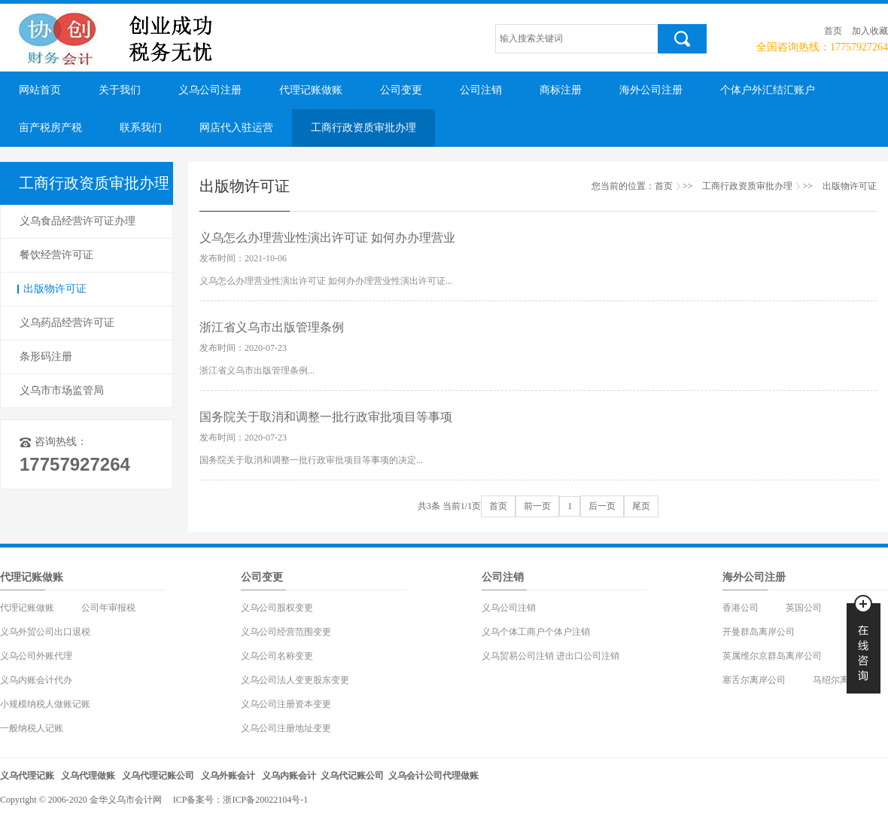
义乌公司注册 (210, 90)
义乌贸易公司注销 (518, 656)
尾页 (641, 506)
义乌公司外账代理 (36, 656)
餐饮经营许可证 (56, 255)
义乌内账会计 (289, 775)
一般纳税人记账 (31, 728)
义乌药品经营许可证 (67, 322)
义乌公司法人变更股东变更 (295, 680)
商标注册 (561, 90)
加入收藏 (870, 31)
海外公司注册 (651, 90)
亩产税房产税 (50, 127)
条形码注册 (46, 356)
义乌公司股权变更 (277, 607)
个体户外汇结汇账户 (767, 90)
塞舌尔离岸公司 (754, 680)
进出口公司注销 (587, 656)
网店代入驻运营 (236, 127)
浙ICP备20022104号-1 (265, 799)
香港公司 (740, 607)
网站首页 (40, 90)
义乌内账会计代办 (36, 680)
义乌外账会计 (228, 775)
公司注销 (481, 90)
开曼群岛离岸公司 (758, 632)
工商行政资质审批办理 (363, 127)
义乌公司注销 (509, 607)
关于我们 (120, 90)
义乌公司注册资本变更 (286, 704)
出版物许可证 (55, 288)
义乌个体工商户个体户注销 (536, 632)
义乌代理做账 (88, 775)
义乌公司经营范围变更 (286, 632)
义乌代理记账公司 (158, 775)
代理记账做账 (310, 90)
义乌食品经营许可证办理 (77, 221)
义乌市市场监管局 (62, 390)
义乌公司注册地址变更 (286, 728)
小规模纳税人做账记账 (45, 704)
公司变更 (401, 90)
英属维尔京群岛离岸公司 (772, 656)
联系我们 (141, 127)
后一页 (602, 506)
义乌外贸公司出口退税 (45, 632)
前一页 (537, 506)
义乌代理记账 (27, 775)
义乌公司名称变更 (277, 656)
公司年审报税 (108, 607)
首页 (833, 31)
